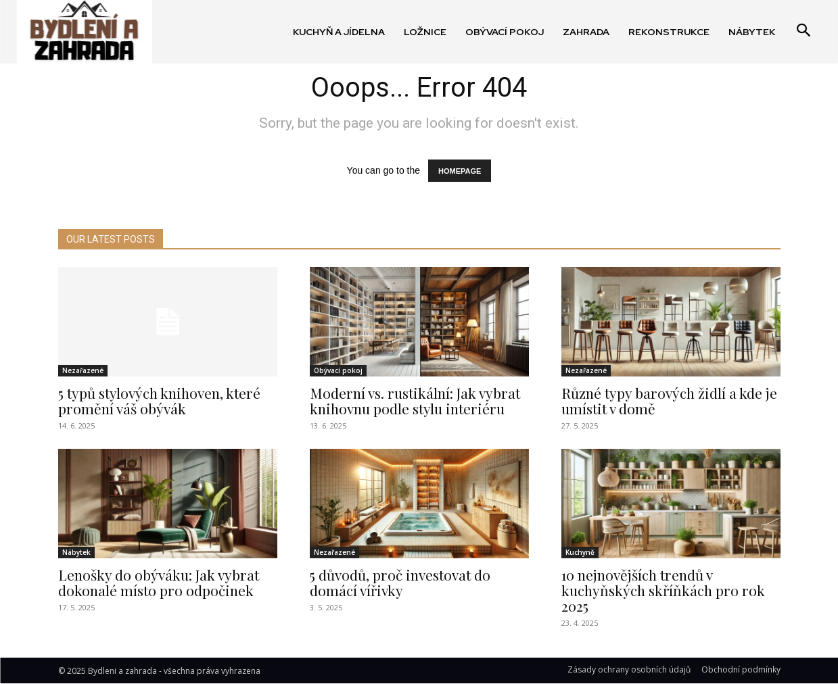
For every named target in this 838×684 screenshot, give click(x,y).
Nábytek (76, 552)
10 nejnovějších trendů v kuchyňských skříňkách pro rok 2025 (663, 590)
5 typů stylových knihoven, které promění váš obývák (159, 400)
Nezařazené (82, 370)
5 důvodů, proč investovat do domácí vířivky (400, 582)
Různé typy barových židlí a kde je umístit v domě (669, 400)
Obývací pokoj (338, 370)
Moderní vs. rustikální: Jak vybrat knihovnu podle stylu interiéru (415, 400)
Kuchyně (580, 552)
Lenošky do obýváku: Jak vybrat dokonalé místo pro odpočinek (158, 582)
